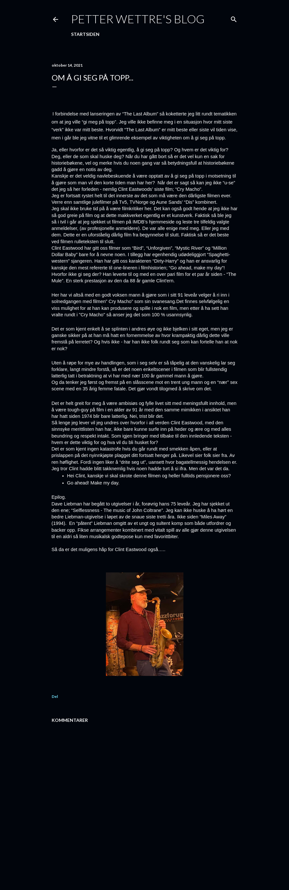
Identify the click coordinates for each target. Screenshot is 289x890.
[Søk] (234, 18)
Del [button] (55, 696)
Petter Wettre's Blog (138, 19)
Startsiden (85, 34)
